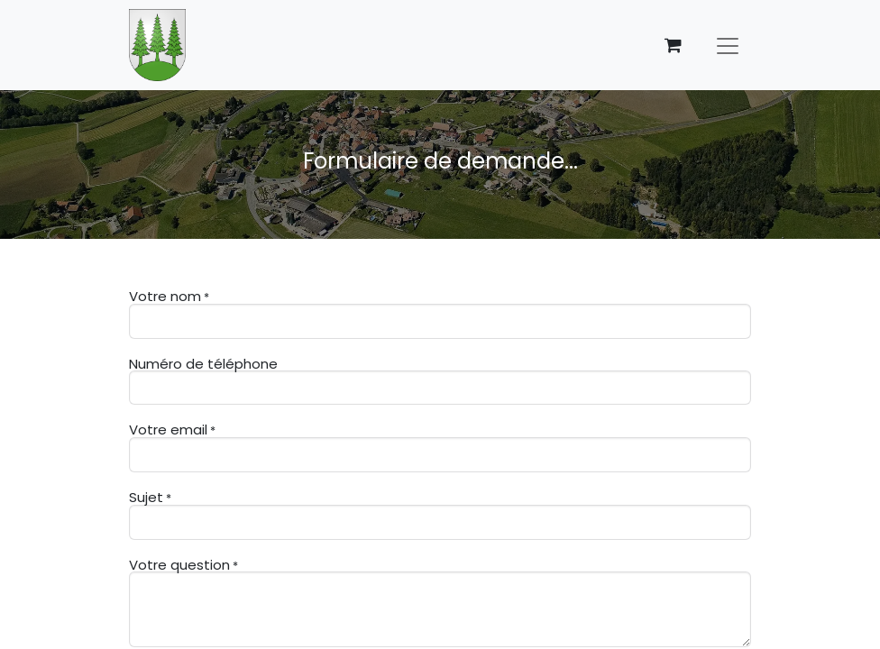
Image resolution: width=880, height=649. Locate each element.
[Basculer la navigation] (727, 45)
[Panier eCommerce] (672, 45)
